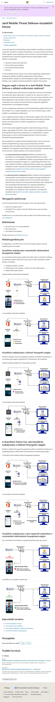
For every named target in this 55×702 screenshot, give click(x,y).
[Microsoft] (27, 2)
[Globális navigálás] (1, 2)
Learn (3, 18)
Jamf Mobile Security (20, 235)
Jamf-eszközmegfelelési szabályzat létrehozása (19, 628)
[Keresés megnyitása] (44, 2)
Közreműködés (35, 692)
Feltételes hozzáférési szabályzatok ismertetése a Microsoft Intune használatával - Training (26, 660)
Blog (26, 692)
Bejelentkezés (50, 2)
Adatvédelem (44, 692)
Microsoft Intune (11, 18)
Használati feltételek (36, 694)
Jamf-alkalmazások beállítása (14, 626)
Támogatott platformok (9, 38)
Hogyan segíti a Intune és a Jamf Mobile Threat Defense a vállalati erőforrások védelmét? (26, 35)
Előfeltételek (6, 40)
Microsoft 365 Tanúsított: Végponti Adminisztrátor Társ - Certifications (21, 669)
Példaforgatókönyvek (9, 42)
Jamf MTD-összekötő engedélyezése (16, 631)
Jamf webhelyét (6, 218)
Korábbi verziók (19, 692)
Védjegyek (6, 697)
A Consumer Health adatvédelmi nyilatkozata (15, 694)
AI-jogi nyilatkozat (8, 692)
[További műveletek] (51, 18)
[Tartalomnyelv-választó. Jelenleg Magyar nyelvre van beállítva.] (7, 687)
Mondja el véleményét (13, 13)
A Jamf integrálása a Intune (13, 623)
